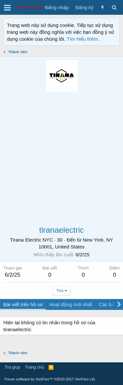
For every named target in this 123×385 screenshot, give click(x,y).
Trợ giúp (12, 367)
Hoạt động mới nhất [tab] (70, 304)
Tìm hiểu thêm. (83, 39)
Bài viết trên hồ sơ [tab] (23, 304)
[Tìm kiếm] (114, 7)
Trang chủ (34, 367)
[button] (7, 7)
